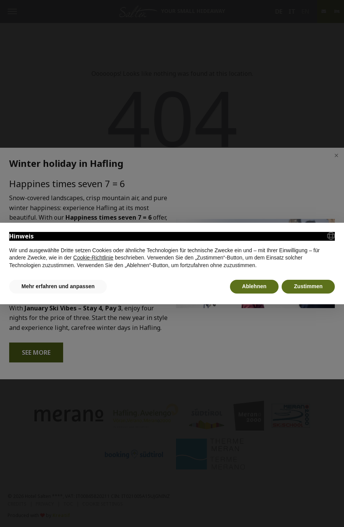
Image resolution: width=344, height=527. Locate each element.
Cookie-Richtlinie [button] (93, 258)
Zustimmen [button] (308, 286)
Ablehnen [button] (254, 286)
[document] (172, 250)
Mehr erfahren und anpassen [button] (58, 286)
